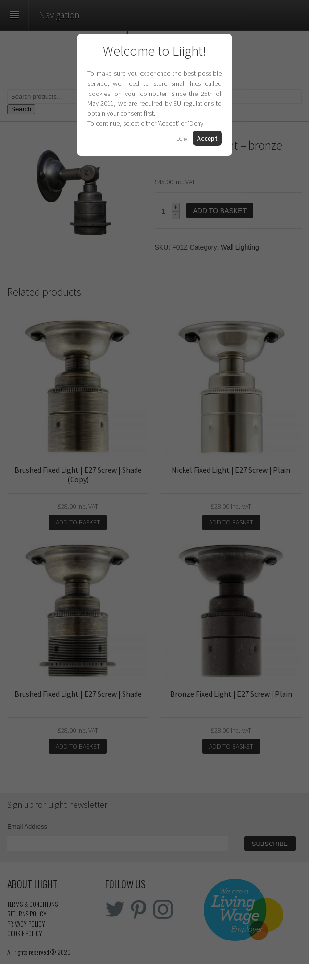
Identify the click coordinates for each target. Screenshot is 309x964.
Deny (181, 138)
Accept (207, 138)
